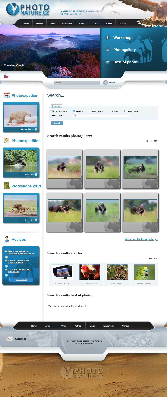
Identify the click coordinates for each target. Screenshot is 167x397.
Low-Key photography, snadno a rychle (18, 261)
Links (96, 24)
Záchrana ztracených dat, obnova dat (20, 270)
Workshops (67, 24)
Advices (83, 24)
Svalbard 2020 (27, 129)
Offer (52, 24)
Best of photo (121, 62)
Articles (39, 24)
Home (26, 24)
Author (109, 24)
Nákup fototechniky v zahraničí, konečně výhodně (21, 252)
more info (29, 174)
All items (78, 111)
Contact (122, 24)
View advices (21, 279)
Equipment (109, 326)
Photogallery (121, 50)
